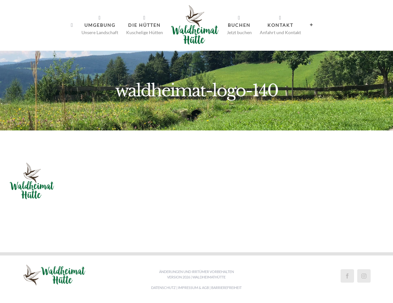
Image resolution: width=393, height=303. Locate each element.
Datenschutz (163, 287)
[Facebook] (347, 276)
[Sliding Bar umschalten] (311, 25)
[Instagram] (364, 276)
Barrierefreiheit (226, 287)
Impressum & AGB (193, 287)
